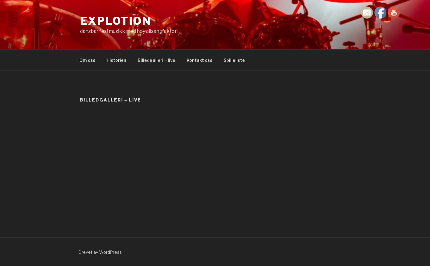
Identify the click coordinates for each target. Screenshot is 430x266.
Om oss (87, 60)
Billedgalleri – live (156, 60)
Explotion (115, 20)
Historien (116, 60)
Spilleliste (234, 60)
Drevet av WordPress (100, 252)
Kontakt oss (199, 60)
